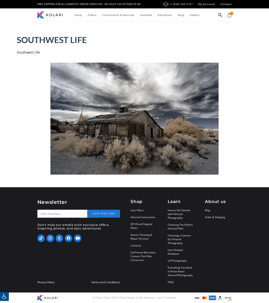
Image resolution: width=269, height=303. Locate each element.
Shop (78, 15)
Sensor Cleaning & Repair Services (141, 236)
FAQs (171, 282)
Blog (181, 15)
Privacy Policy (46, 282)
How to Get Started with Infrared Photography (179, 214)
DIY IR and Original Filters (141, 226)
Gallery (194, 15)
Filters (92, 15)
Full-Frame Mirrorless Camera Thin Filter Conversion (143, 256)
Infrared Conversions (143, 217)
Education (165, 15)
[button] (4, 296)
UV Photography (177, 260)
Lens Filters (137, 210)
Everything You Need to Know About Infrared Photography (180, 271)
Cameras (146, 15)
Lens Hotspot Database (175, 252)
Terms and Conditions (105, 282)
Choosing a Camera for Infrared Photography (179, 239)
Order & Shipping (215, 217)
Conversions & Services (118, 15)
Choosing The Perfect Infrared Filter (180, 226)
